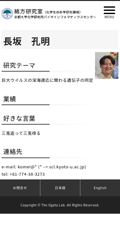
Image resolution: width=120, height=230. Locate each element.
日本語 (60, 187)
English (100, 187)
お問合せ (20, 187)
